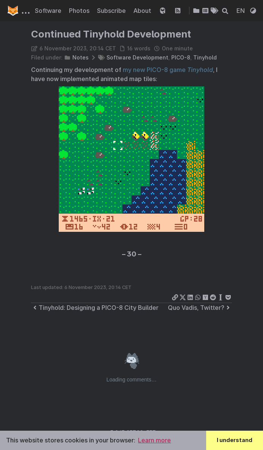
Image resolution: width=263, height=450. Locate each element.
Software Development (137, 57)
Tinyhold (205, 57)
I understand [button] (234, 440)
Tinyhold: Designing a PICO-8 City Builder (94, 307)
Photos (80, 10)
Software (49, 10)
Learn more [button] (154, 440)
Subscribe (112, 10)
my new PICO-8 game (168, 69)
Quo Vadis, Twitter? (200, 307)
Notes (80, 57)
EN (241, 10)
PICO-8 (180, 57)
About (143, 10)
